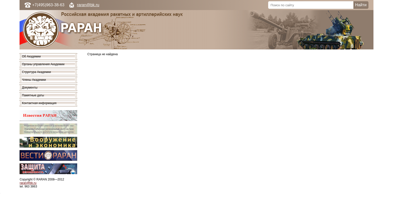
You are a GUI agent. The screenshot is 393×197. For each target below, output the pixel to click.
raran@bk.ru (88, 5)
